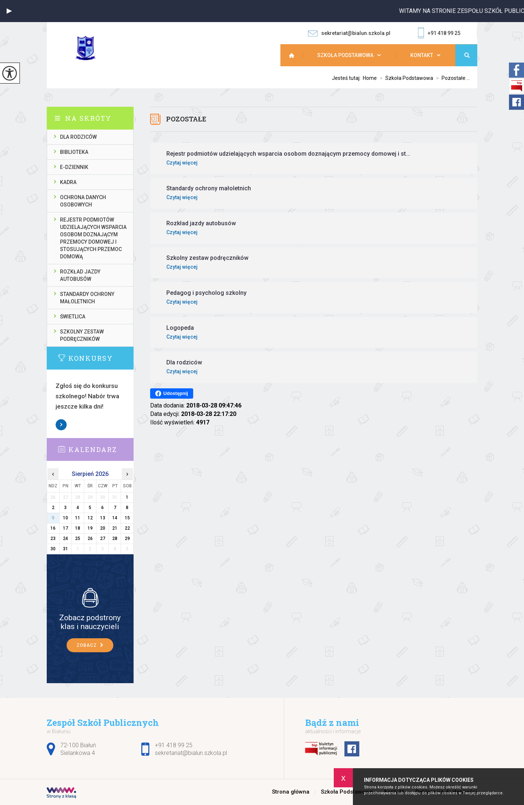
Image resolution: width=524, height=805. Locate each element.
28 (114, 538)
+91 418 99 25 (439, 33)
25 (77, 538)
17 (65, 528)
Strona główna (295, 55)
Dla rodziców (78, 137)
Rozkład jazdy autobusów (80, 275)
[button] (9, 11)
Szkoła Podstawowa (345, 55)
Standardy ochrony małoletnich (87, 297)
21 (114, 528)
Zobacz (61, 425)
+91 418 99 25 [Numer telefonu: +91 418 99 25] (173, 745)
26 (90, 538)
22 (127, 528)
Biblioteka (74, 152)
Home (370, 78)
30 (53, 548)
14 (114, 517)
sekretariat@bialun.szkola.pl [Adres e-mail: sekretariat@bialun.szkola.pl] (191, 752)
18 (77, 528)
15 (127, 517)
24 (65, 538)
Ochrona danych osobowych (83, 201)
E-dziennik (74, 167)
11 (77, 517)
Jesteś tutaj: (347, 78)
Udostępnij (171, 393)
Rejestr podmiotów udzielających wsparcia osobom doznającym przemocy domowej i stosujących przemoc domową (93, 238)
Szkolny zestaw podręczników (82, 335)
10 (65, 517)
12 (90, 517)
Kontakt (421, 55)
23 (53, 538)
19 (90, 528)
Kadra (68, 182)
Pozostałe (186, 118)
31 (65, 548)
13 (102, 517)
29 (127, 538)
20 (102, 528)
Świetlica (72, 316)
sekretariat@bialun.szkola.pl (349, 33)
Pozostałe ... (451, 78)
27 (102, 538)
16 (53, 528)
